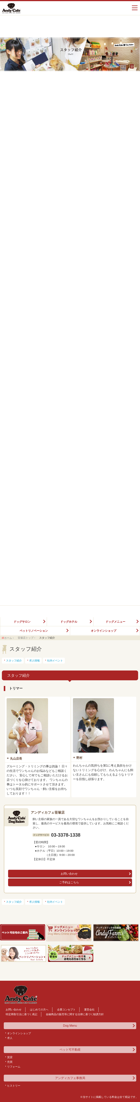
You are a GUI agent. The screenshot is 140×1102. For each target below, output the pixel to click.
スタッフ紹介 (14, 660)
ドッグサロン (22, 621)
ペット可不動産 (70, 1049)
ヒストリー (13, 1085)
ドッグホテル (68, 621)
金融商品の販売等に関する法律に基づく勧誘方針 (75, 1014)
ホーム (8, 637)
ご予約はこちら (69, 882)
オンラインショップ (103, 630)
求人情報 (34, 660)
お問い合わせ (69, 873)
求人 (9, 1037)
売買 (9, 1061)
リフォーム (13, 1066)
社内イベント (55, 660)
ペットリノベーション (34, 630)
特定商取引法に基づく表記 (21, 1014)
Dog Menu (70, 1025)
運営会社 (89, 1009)
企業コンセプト (66, 1009)
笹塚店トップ (26, 637)
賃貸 (9, 1057)
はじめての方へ (39, 1009)
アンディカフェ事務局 (70, 1078)
